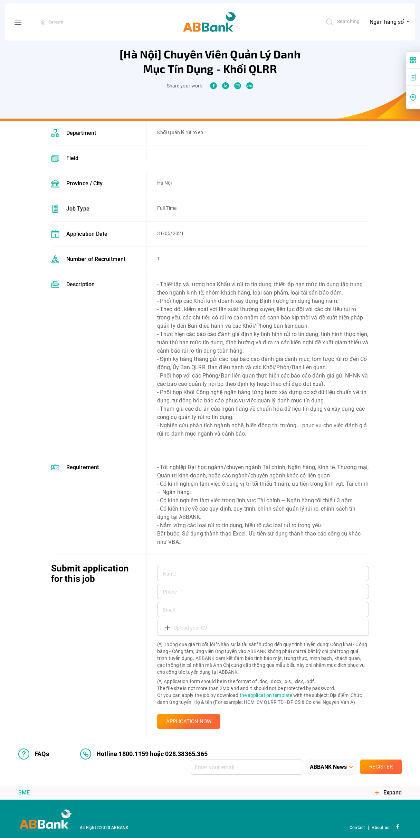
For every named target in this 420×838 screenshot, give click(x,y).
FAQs (33, 754)
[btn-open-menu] (18, 22)
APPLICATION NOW (188, 721)
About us (380, 827)
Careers (55, 22)
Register (381, 767)
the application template (266, 695)
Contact (357, 827)
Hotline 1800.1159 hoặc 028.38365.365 (144, 754)
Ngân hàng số (387, 22)
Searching (342, 22)
